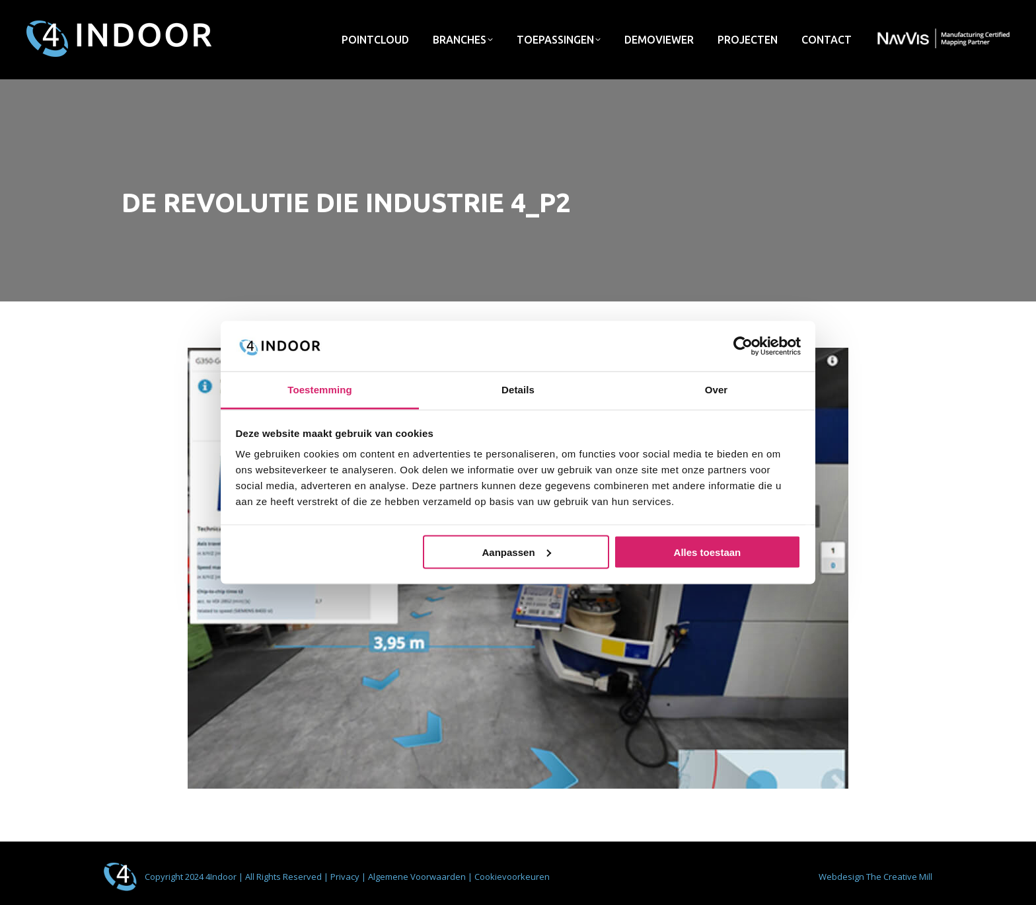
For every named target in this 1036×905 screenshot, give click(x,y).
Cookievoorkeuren (512, 877)
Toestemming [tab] (319, 389)
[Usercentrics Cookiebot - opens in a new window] (743, 346)
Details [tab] (518, 389)
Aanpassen (516, 551)
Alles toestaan (707, 551)
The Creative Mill (899, 877)
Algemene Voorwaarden (418, 877)
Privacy (345, 877)
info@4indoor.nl (816, 12)
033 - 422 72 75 (907, 12)
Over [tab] (716, 389)
